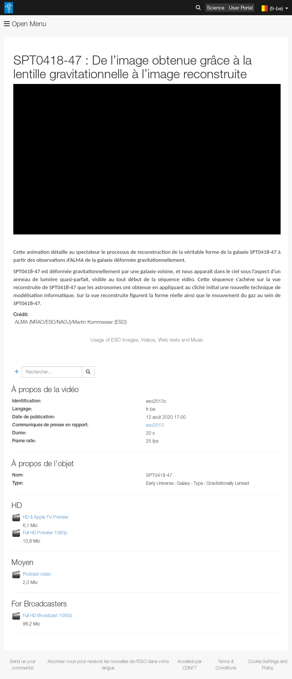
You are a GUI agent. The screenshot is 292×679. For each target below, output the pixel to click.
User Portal (241, 8)
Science (215, 8)
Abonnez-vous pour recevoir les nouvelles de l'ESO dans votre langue (108, 664)
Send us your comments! (23, 664)
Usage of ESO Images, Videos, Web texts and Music (146, 340)
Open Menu (25, 24)
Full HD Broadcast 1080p (47, 615)
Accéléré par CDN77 (190, 664)
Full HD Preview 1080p (45, 532)
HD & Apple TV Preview (45, 517)
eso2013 (155, 425)
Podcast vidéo (37, 574)
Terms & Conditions (226, 664)
